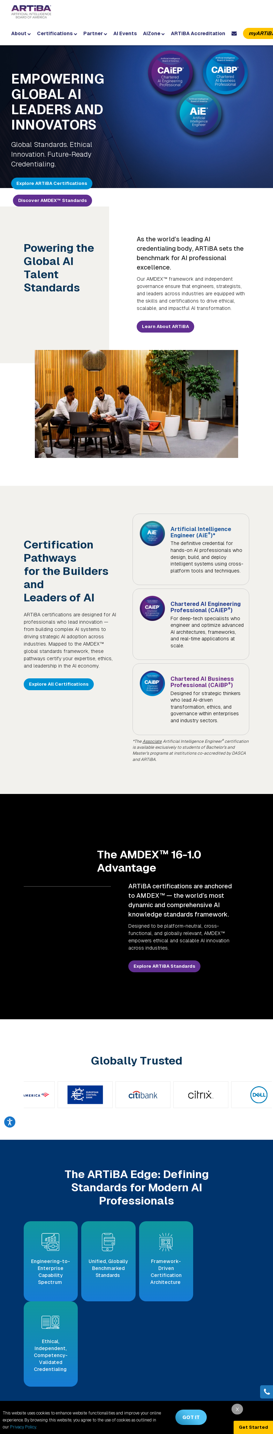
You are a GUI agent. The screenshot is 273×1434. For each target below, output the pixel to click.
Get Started (253, 1427)
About (21, 33)
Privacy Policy (23, 1427)
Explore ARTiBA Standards (164, 959)
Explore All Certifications (59, 684)
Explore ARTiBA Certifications (51, 183)
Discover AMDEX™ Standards (52, 200)
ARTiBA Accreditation (198, 33)
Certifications (57, 33)
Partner (95, 33)
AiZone (154, 33)
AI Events (125, 33)
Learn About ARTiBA (165, 326)
